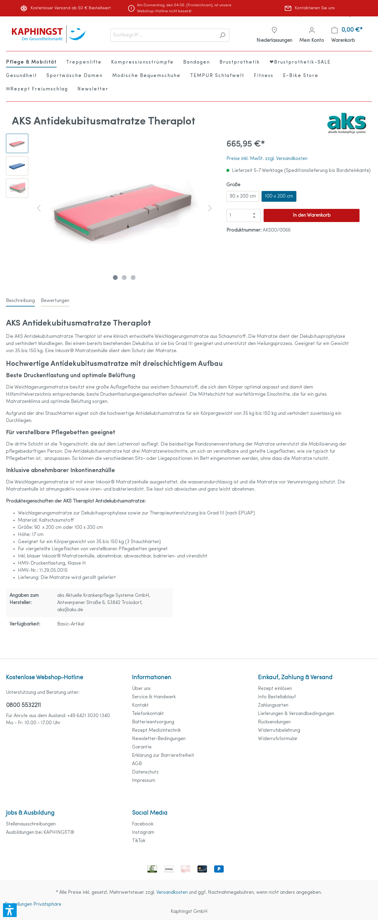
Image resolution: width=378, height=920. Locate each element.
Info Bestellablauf (277, 697)
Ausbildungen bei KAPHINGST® (40, 832)
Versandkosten (172, 892)
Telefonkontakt (148, 713)
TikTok (138, 841)
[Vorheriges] (38, 208)
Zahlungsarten (273, 705)
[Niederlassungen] (274, 35)
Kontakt (140, 705)
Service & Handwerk (154, 697)
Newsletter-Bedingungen (159, 738)
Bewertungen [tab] (55, 300)
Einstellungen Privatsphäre (33, 904)
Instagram (143, 832)
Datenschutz (145, 772)
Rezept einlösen (275, 688)
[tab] (20, 300)
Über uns (141, 688)
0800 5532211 (23, 705)
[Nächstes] (210, 208)
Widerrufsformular (278, 738)
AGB (137, 764)
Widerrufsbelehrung (279, 730)
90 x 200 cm (243, 196)
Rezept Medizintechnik (156, 730)
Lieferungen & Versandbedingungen (296, 713)
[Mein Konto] (312, 35)
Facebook (142, 824)
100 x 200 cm (279, 196)
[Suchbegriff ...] (163, 35)
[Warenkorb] (347, 35)
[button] (10, 910)
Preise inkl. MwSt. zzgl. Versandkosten (266, 158)
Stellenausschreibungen (31, 824)
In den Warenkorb (312, 215)
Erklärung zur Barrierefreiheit (163, 755)
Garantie (142, 747)
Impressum (143, 780)
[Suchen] (222, 35)
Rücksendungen (274, 722)
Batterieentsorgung (153, 722)
